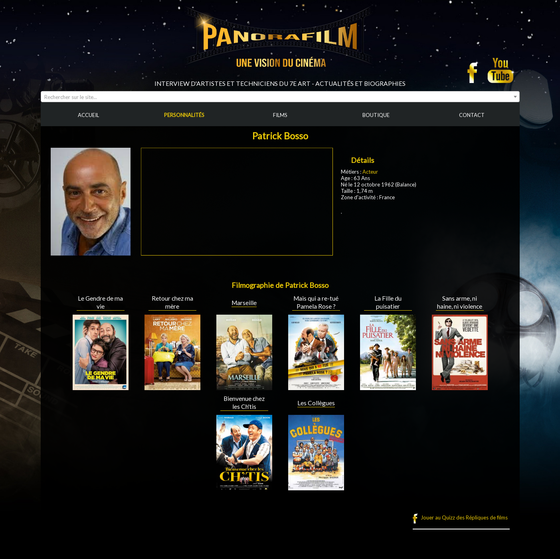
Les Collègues (316, 402)
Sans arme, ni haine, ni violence (459, 302)
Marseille (244, 302)
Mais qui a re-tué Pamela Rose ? (315, 302)
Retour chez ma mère (172, 302)
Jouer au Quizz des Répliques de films (464, 517)
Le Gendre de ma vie (100, 302)
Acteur (370, 171)
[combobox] (280, 96)
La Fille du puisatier (388, 302)
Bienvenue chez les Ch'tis (244, 402)
